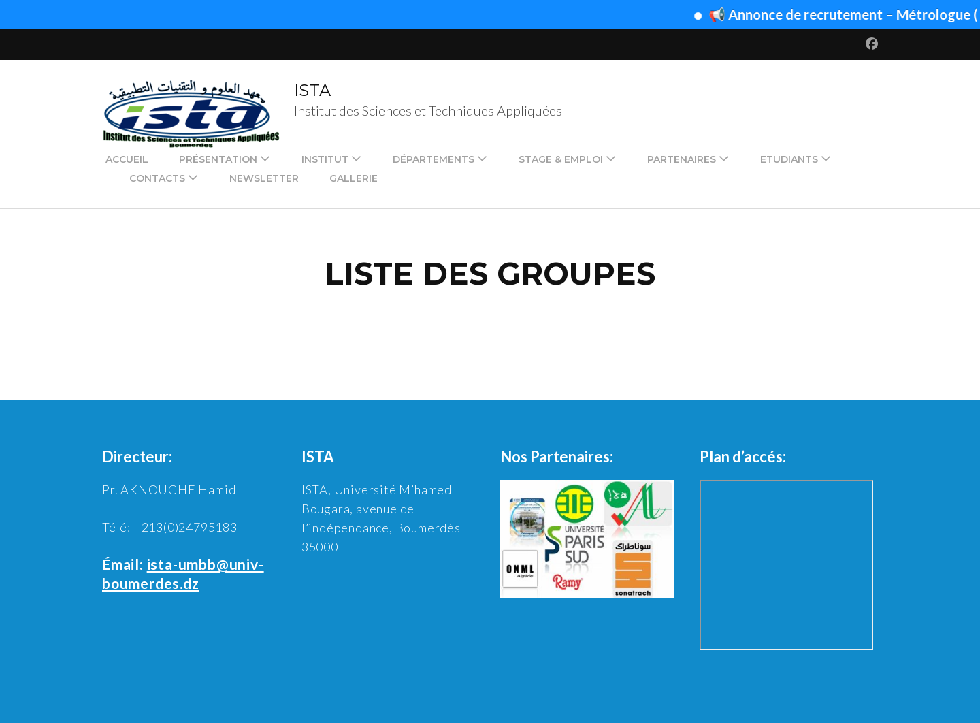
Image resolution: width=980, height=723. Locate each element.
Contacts (157, 178)
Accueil (126, 159)
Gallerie (353, 178)
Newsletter (264, 178)
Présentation (218, 159)
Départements (433, 159)
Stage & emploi (561, 159)
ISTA (312, 90)
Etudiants (789, 159)
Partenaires (681, 159)
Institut (324, 159)
